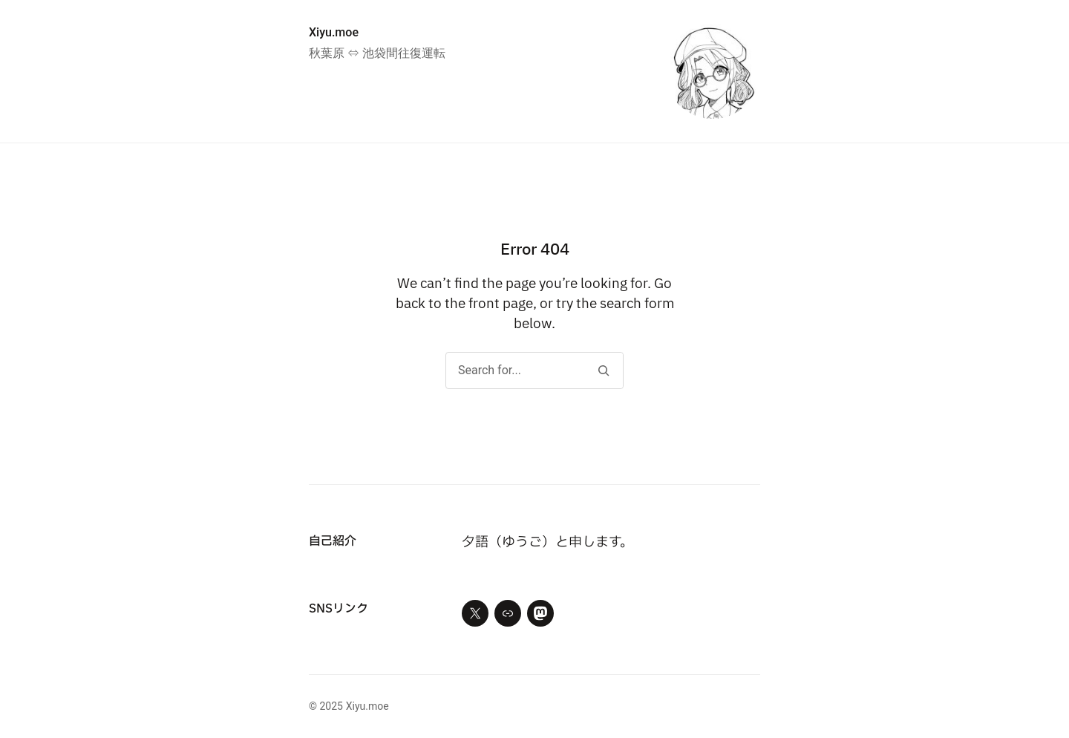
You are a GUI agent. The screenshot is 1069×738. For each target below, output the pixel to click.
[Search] (603, 370)
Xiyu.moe (334, 32)
